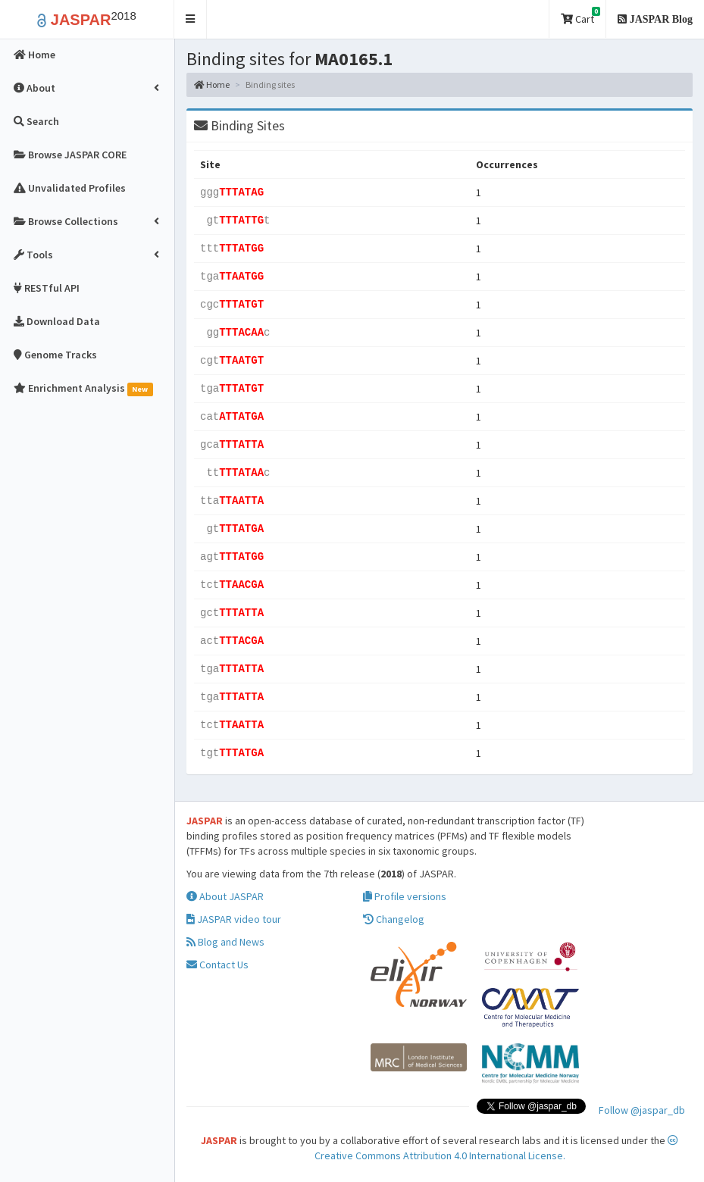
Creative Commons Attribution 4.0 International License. (496, 1148)
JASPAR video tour (233, 919)
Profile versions (404, 896)
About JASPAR (225, 896)
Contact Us (217, 964)
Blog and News (225, 942)
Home (212, 84)
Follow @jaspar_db (642, 1110)
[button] (190, 19)
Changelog (393, 919)
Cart (580, 16)
